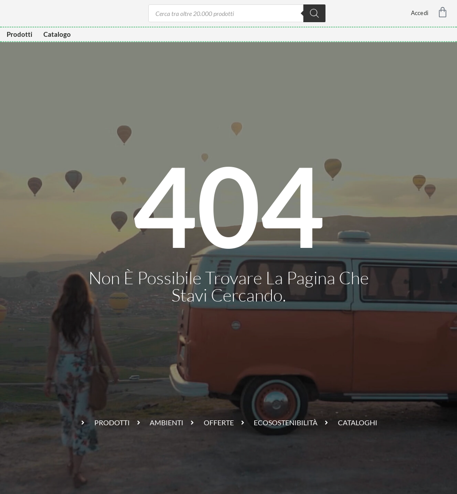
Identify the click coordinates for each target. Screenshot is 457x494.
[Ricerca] (314, 13)
